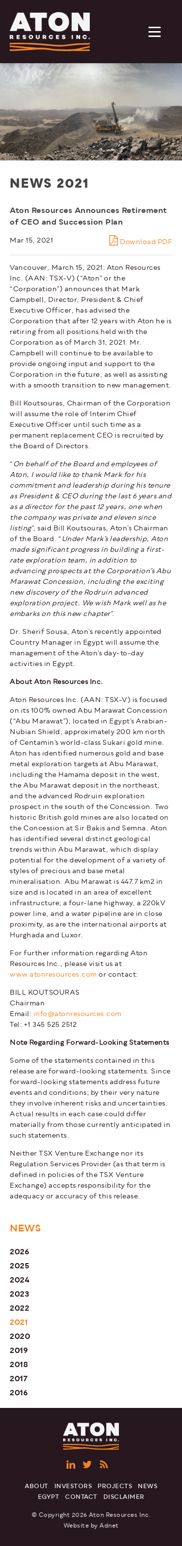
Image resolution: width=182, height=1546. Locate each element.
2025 (19, 1266)
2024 (20, 1280)
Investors (73, 1486)
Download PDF (140, 240)
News (147, 1486)
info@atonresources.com (77, 1014)
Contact (81, 1497)
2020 (20, 1336)
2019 (19, 1350)
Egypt (49, 1497)
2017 (19, 1378)
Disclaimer (124, 1497)
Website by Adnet (91, 1526)
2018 (19, 1364)
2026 (19, 1251)
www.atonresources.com (53, 974)
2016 (19, 1392)
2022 (19, 1308)
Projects (115, 1486)
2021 (19, 1322)
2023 (19, 1294)
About (37, 1486)
